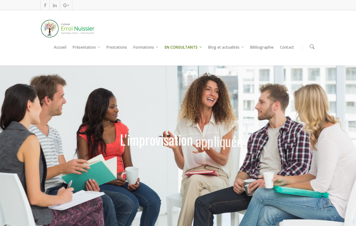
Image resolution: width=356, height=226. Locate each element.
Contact (287, 47)
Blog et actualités (226, 47)
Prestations (116, 47)
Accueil (60, 47)
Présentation (87, 47)
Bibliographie (262, 47)
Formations (146, 47)
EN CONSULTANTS (184, 47)
